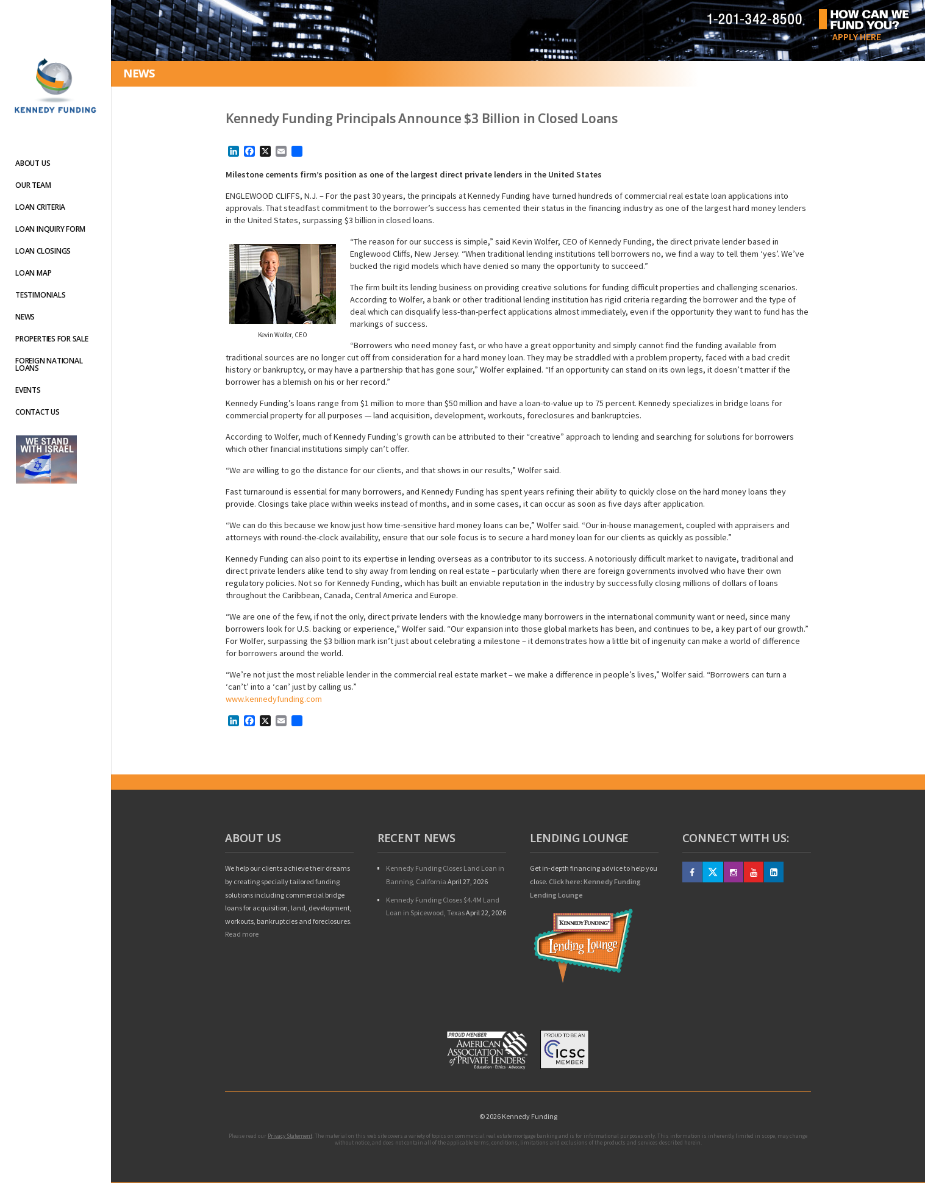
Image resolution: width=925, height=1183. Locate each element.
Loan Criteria (40, 207)
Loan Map (33, 273)
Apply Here (856, 36)
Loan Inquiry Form (50, 229)
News (25, 317)
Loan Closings (43, 251)
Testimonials (40, 295)
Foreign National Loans (48, 364)
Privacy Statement (290, 1135)
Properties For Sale (51, 339)
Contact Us (37, 412)
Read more (242, 933)
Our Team (33, 185)
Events (28, 390)
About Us (32, 163)
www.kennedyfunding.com (274, 698)
